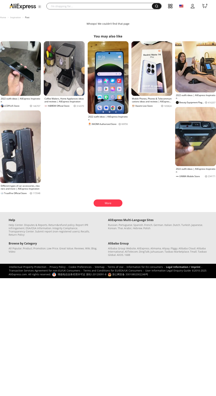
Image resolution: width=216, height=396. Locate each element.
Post (27, 17)
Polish (146, 228)
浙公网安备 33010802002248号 (128, 274)
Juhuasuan (156, 251)
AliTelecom (131, 251)
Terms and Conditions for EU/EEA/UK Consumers (112, 270)
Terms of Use (115, 267)
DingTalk (144, 251)
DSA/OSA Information (38, 228)
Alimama (155, 248)
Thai (120, 228)
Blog (93, 248)
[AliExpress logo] (23, 6)
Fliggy (174, 248)
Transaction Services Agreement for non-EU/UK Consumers (44, 270)
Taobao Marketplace (177, 251)
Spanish (138, 225)
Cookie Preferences (80, 267)
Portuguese (125, 225)
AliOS (120, 255)
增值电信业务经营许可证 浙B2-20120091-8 (82, 274)
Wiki (87, 248)
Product (27, 248)
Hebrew (137, 228)
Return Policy (16, 234)
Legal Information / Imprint (183, 267)
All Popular (15, 248)
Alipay (166, 248)
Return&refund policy (61, 225)
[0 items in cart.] (204, 6)
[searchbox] (100, 6)
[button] (39, 7)
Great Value (66, 248)
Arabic (128, 228)
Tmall (193, 251)
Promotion (39, 248)
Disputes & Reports (35, 225)
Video (12, 251)
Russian (113, 225)
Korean (112, 228)
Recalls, (85, 231)
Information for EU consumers (145, 267)
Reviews (79, 248)
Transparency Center (21, 231)
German (158, 225)
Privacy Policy (58, 267)
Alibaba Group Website (122, 248)
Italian (168, 225)
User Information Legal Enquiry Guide (168, 270)
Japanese (196, 225)
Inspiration (15, 17)
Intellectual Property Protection (27, 267)
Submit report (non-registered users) (57, 231)
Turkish (185, 225)
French (148, 225)
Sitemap (100, 267)
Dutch (176, 225)
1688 (127, 255)
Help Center (16, 225)
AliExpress (143, 248)
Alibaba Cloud (187, 248)
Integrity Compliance (64, 228)
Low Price (52, 248)
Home (3, 17)
